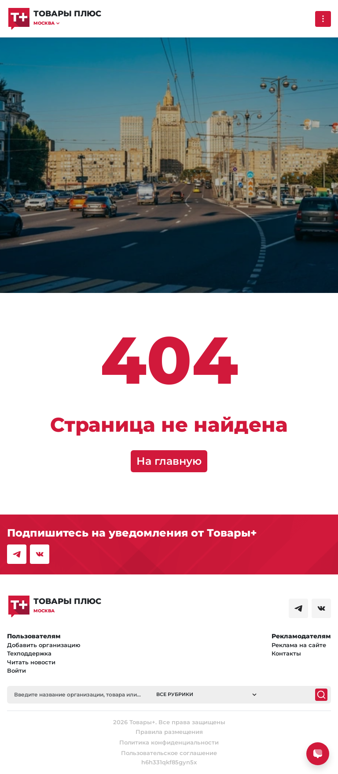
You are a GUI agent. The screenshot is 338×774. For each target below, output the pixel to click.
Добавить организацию (44, 644)
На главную (169, 461)
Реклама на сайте (299, 644)
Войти (16, 670)
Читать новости (31, 662)
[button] (67, 23)
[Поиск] (321, 695)
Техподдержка (29, 653)
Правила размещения (169, 731)
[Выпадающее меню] (323, 19)
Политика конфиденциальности (169, 742)
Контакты (286, 653)
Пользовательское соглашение (169, 752)
